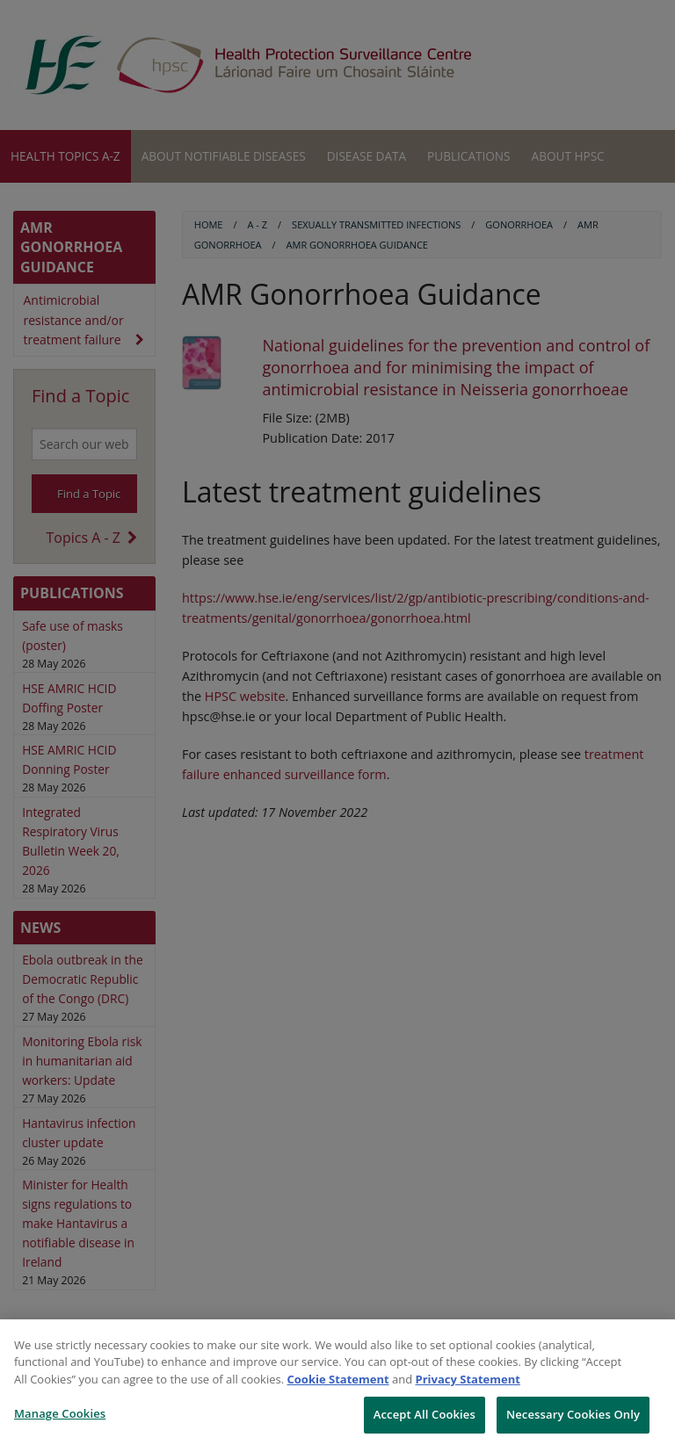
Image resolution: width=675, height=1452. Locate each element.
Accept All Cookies (424, 1414)
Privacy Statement (468, 1379)
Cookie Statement (338, 1379)
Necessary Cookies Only (573, 1414)
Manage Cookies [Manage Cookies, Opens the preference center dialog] (59, 1413)
